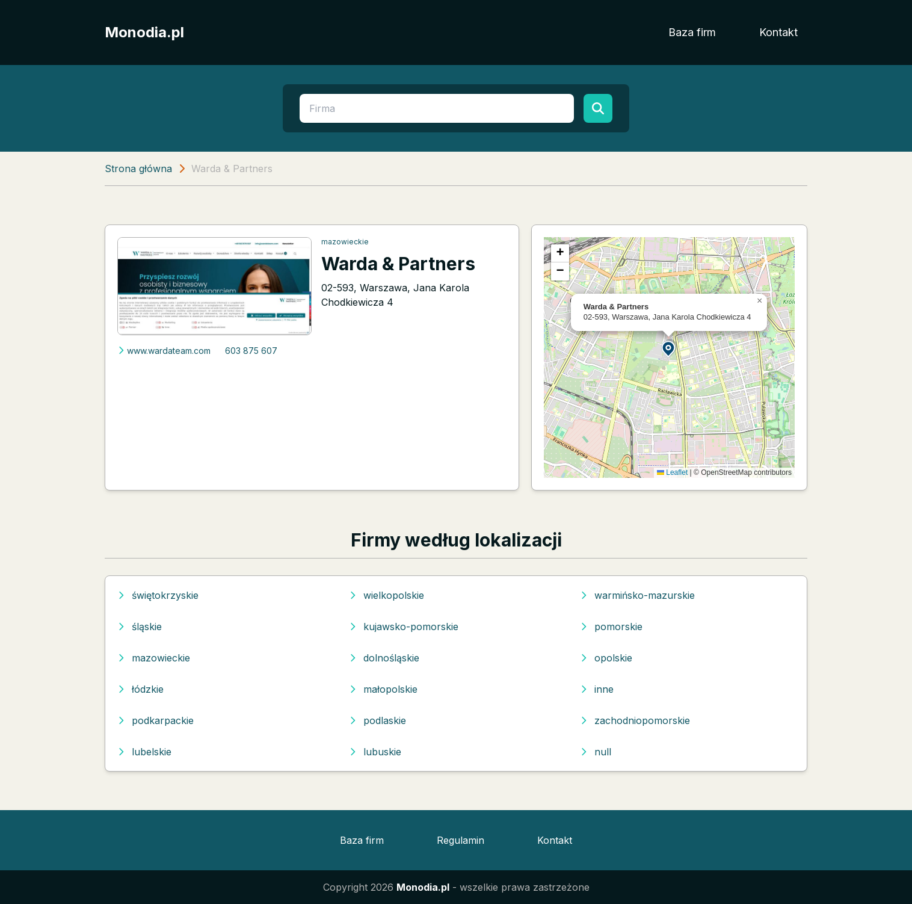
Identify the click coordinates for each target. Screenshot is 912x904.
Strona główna (138, 169)
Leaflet (672, 472)
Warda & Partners (398, 263)
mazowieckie (345, 241)
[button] (669, 348)
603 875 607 (251, 350)
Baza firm (692, 32)
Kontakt (778, 32)
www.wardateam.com (164, 350)
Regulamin (460, 840)
